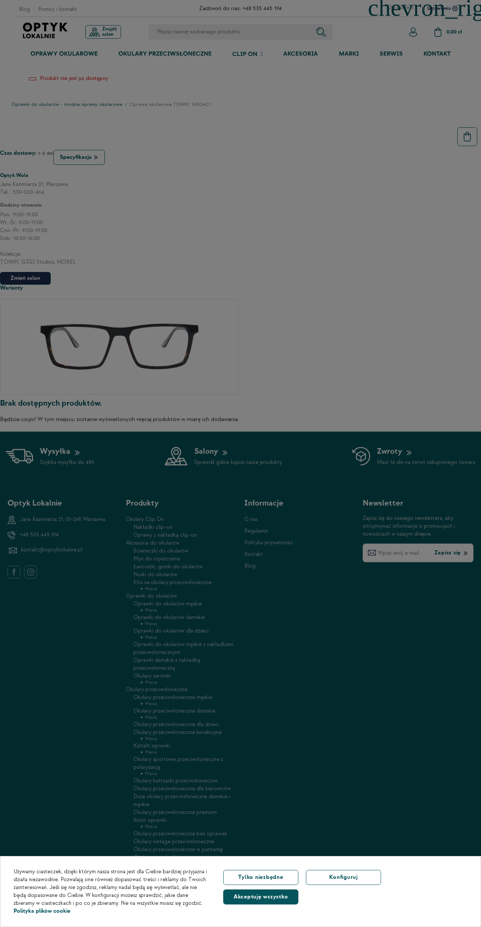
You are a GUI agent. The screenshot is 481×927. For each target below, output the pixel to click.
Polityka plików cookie (42, 911)
